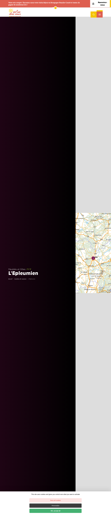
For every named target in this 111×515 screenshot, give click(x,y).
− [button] (107, 56)
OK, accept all (55, 511)
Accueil (10, 279)
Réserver (93, 88)
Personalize (55, 505)
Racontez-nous (99, 3)
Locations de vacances (20, 279)
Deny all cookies (55, 500)
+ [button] (107, 53)
